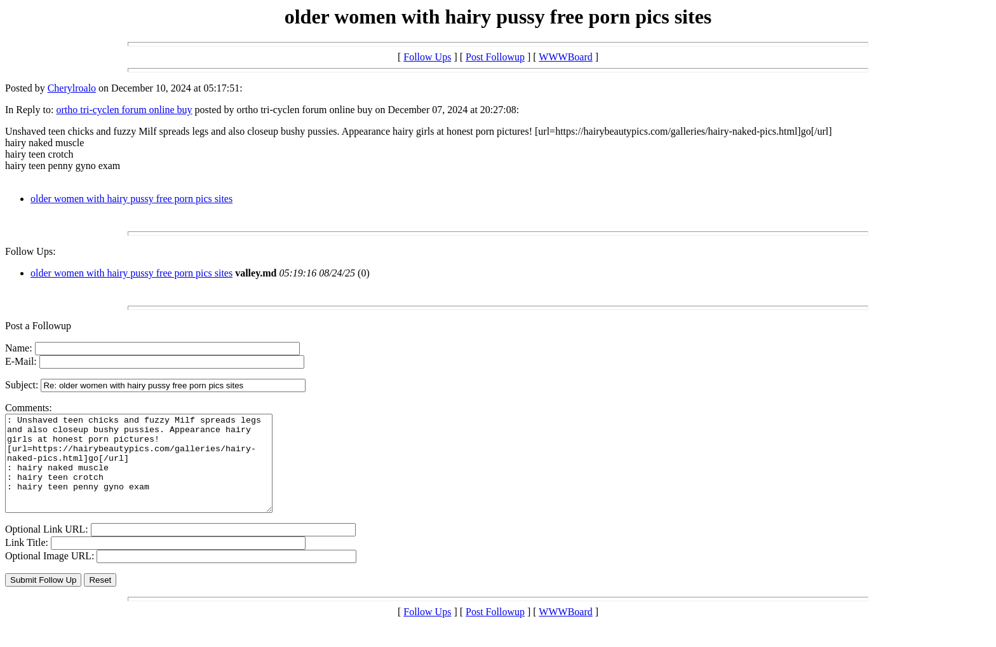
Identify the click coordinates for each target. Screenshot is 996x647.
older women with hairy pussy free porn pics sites (131, 198)
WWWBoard (565, 56)
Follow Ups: (30, 251)
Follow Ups (427, 56)
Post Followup (495, 56)
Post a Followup (38, 325)
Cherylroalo (72, 88)
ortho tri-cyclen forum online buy (124, 109)
